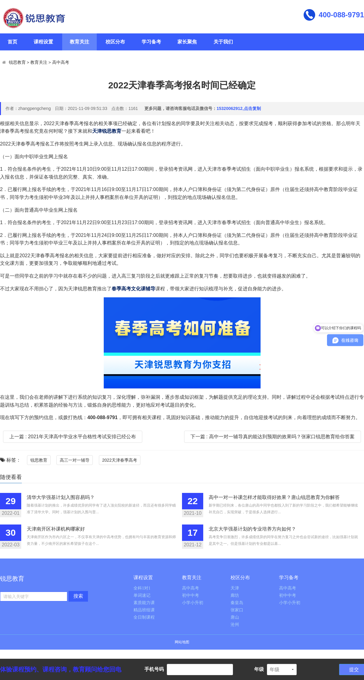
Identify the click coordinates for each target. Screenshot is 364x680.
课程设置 (43, 41)
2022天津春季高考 (119, 460)
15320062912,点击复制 (239, 108)
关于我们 (223, 41)
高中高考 (60, 62)
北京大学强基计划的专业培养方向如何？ (252, 528)
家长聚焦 (187, 41)
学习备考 (151, 41)
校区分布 (115, 41)
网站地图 (182, 642)
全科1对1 (141, 588)
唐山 (235, 617)
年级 (259, 669)
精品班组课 (144, 610)
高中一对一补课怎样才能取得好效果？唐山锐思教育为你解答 (274, 497)
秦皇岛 (237, 602)
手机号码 (154, 669)
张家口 (237, 610)
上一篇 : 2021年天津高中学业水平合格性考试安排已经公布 (72, 436)
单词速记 (141, 595)
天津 (235, 588)
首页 (12, 41)
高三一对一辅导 (74, 460)
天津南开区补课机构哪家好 (56, 528)
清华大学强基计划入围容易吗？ (61, 497)
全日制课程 (144, 617)
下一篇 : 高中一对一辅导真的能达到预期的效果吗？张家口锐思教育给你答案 (272, 436)
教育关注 (79, 41)
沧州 (235, 624)
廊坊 (235, 595)
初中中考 (190, 595)
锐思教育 (17, 62)
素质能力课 (144, 602)
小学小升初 (192, 602)
